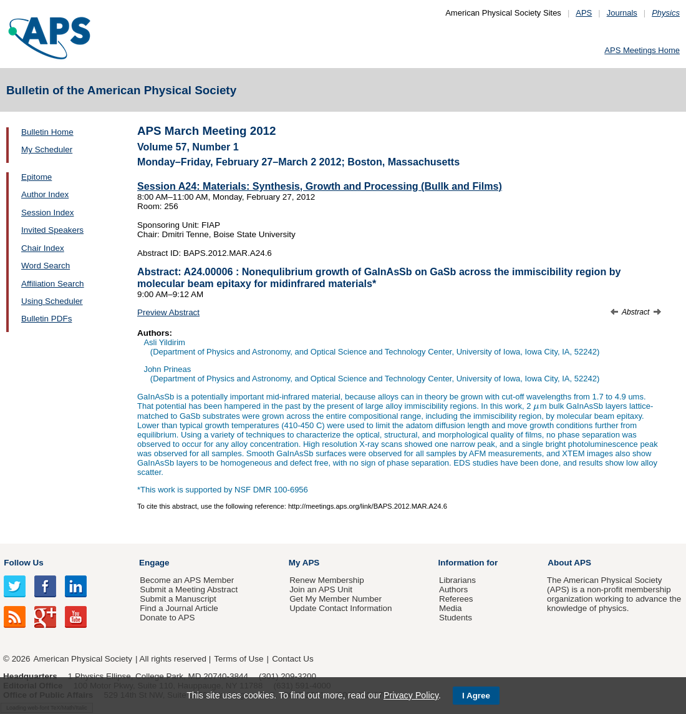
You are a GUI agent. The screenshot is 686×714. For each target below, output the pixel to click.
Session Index (47, 212)
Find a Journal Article (179, 608)
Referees (456, 599)
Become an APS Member (187, 580)
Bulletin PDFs (46, 318)
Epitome (36, 177)
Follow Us (23, 562)
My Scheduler (46, 149)
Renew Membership (326, 580)
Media (450, 608)
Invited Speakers (52, 230)
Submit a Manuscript (178, 599)
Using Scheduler (52, 301)
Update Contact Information (340, 608)
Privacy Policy (411, 695)
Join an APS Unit (320, 589)
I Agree (476, 695)
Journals (622, 12)
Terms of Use (238, 658)
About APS (569, 562)
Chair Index (42, 248)
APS (584, 12)
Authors (453, 589)
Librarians (457, 580)
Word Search (45, 265)
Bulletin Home (47, 132)
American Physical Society (83, 658)
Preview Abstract (168, 312)
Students (455, 617)
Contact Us (292, 658)
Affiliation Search (52, 283)
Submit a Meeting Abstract (189, 589)
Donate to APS (167, 617)
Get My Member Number (335, 599)
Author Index (45, 194)
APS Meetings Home (642, 50)
